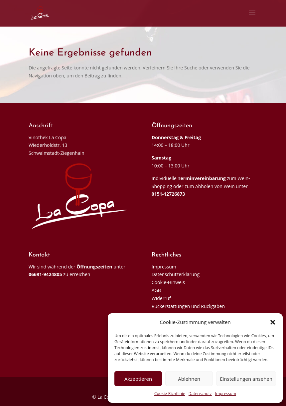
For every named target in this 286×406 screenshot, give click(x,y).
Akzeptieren (138, 378)
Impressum (225, 393)
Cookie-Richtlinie (169, 393)
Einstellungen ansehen (246, 378)
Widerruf (161, 298)
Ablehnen (189, 378)
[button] (272, 322)
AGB (156, 290)
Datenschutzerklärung (176, 274)
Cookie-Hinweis (168, 282)
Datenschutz (200, 393)
